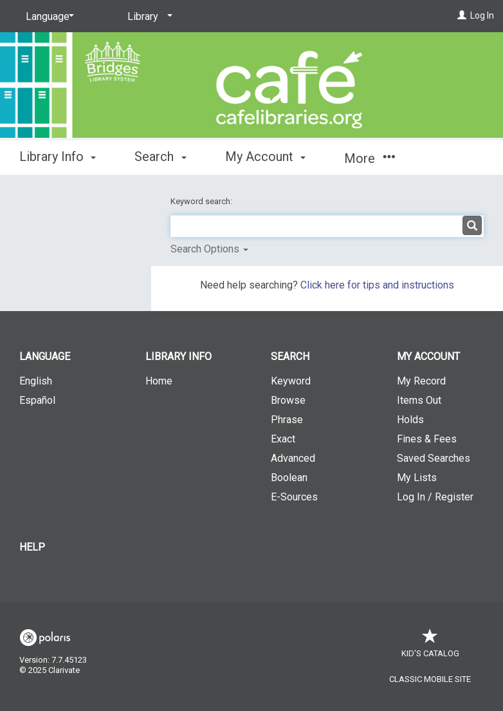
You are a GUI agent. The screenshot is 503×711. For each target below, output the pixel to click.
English (35, 381)
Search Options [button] (209, 249)
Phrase (287, 419)
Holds (410, 419)
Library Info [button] (57, 156)
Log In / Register (435, 497)
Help (32, 547)
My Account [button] (265, 156)
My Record (421, 381)
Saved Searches (433, 458)
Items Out (419, 400)
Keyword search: (202, 201)
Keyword (291, 381)
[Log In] (461, 15)
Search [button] (160, 156)
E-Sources (294, 497)
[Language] (47, 17)
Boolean (289, 477)
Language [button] (44, 356)
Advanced (293, 458)
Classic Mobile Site (430, 679)
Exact (283, 439)
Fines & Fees (427, 439)
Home (158, 381)
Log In (482, 15)
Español (37, 400)
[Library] (147, 17)
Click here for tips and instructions (377, 285)
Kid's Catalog (430, 647)
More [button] (369, 158)
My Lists (417, 477)
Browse (288, 400)
